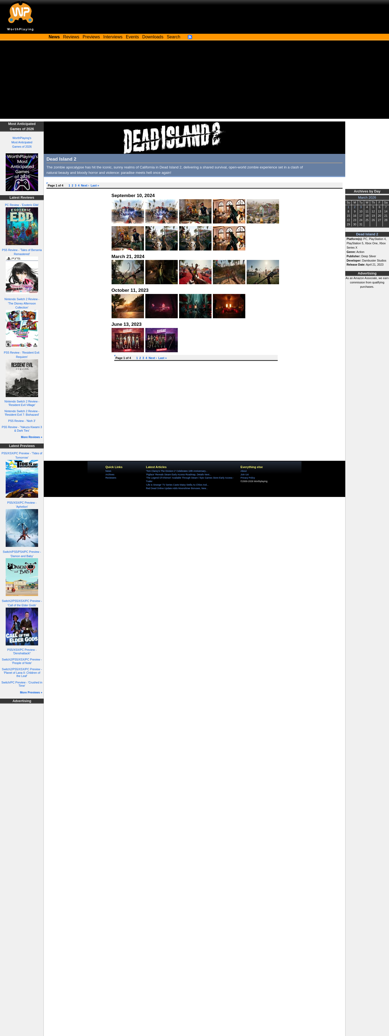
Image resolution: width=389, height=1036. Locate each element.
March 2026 (367, 197)
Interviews (112, 37)
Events (132, 37)
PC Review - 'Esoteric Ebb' (22, 204)
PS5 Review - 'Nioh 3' (21, 420)
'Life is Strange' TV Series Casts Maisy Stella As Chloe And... (177, 484)
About (243, 471)
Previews (91, 37)
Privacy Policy (247, 477)
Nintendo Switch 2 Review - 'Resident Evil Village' (22, 403)
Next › (85, 185)
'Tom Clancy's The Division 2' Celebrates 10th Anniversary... (176, 471)
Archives (109, 474)
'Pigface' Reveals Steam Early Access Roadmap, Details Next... (178, 474)
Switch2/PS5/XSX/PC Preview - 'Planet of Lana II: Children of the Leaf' (22, 673)
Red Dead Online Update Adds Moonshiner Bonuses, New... (177, 488)
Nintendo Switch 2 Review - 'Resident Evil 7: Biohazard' (22, 412)
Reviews (71, 37)
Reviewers (110, 477)
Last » (94, 185)
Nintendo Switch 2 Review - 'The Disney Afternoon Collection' (22, 303)
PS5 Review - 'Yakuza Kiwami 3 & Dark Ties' (22, 428)
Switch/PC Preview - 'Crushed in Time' (21, 684)
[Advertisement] (194, 81)
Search (173, 37)
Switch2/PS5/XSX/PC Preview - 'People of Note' (22, 661)
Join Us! (244, 474)
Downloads (152, 37)
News (108, 471)
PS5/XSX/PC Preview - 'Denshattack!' (21, 651)
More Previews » (31, 692)
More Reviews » (31, 437)
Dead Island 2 (367, 234)
